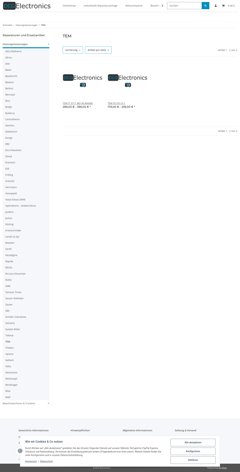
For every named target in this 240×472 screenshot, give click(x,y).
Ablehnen (193, 460)
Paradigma (11, 255)
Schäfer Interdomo (15, 316)
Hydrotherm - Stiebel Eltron (20, 205)
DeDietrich (11, 131)
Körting (9, 224)
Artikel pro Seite (97, 50)
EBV (7, 144)
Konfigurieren (193, 451)
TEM (7, 341)
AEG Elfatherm (13, 51)
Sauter (9, 304)
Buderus (10, 113)
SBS (7, 310)
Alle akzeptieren (192, 442)
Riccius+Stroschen (15, 273)
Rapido (9, 261)
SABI (7, 286)
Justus (8, 218)
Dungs (8, 137)
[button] (26, 44)
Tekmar (9, 335)
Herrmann (11, 187)
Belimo (9, 88)
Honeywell (11, 193)
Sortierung (71, 50)
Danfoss (9, 125)
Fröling (9, 174)
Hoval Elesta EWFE (15, 199)
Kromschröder (13, 230)
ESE (7, 168)
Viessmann (11, 372)
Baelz (8, 69)
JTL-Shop (223, 467)
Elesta (8, 156)
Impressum (31, 461)
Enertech (10, 162)
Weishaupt (11, 378)
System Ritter (12, 329)
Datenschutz (46, 461)
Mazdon (9, 242)
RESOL (8, 267)
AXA (7, 63)
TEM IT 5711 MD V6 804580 (78, 103)
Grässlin (9, 181)
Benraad (10, 94)
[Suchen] (184, 5)
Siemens (10, 323)
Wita (7, 391)
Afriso (8, 57)
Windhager (11, 384)
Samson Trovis (13, 292)
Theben (9, 347)
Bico (7, 100)
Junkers (9, 211)
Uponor (9, 354)
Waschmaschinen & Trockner (19, 403)
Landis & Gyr (12, 236)
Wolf (7, 397)
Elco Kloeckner (13, 150)
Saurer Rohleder (14, 298)
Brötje (8, 106)
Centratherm (12, 119)
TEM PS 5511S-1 (116, 103)
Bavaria (9, 82)
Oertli (8, 249)
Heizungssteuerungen (15, 44)
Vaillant (9, 360)
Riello (8, 279)
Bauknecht (11, 76)
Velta (8, 366)
